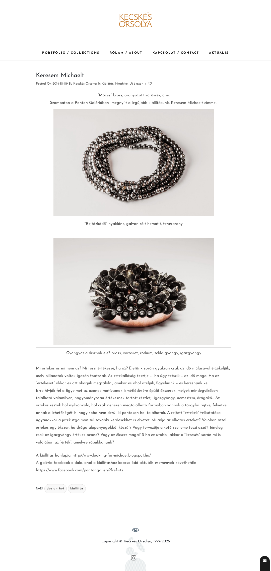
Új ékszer (136, 83)
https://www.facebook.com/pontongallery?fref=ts (79, 470)
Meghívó (121, 83)
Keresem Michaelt (60, 76)
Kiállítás (107, 83)
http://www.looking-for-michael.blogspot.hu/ (112, 456)
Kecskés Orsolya (85, 83)
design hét (55, 488)
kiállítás (77, 488)
